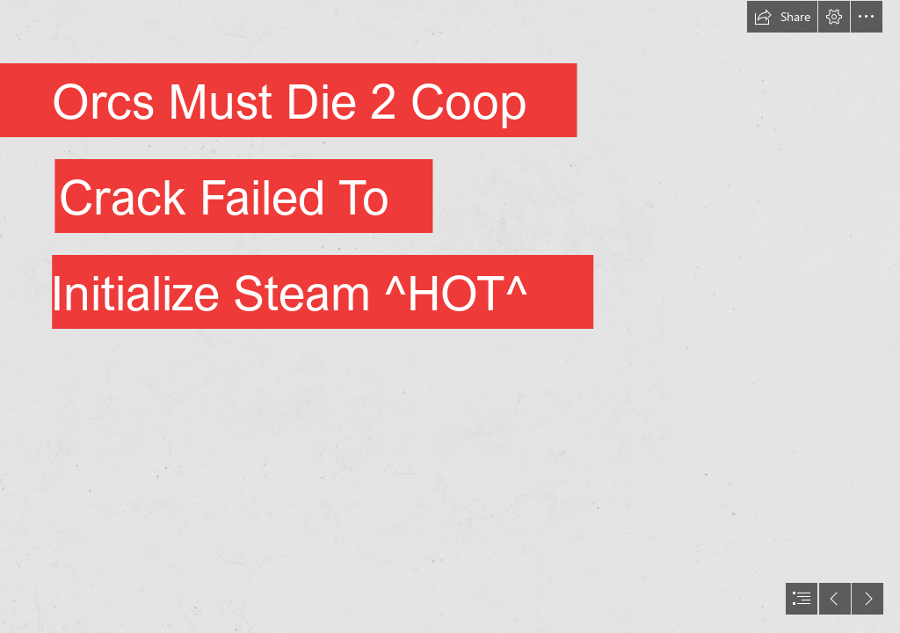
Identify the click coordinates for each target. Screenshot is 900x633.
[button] (782, 17)
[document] (450, 316)
